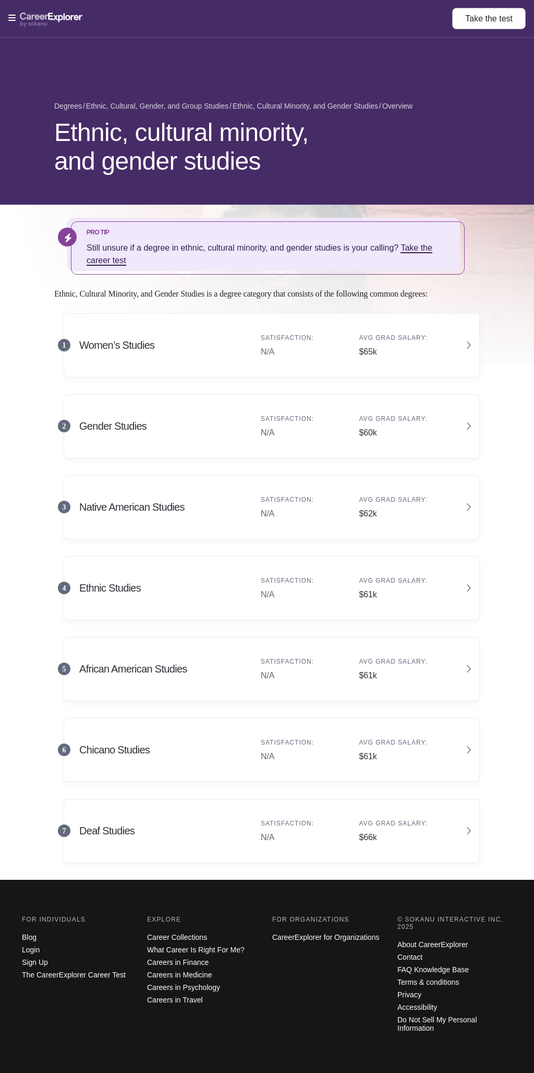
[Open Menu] (230, 18)
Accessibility (417, 1007)
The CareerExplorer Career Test (74, 975)
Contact (409, 957)
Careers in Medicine (179, 975)
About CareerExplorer (432, 944)
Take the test (489, 18)
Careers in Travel (175, 1000)
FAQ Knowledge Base (433, 969)
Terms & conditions (428, 982)
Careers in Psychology (183, 987)
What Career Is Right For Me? (196, 950)
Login (31, 950)
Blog (29, 937)
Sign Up (35, 962)
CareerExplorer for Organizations (325, 937)
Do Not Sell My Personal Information (437, 1024)
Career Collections (177, 937)
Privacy (409, 995)
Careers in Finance (178, 962)
